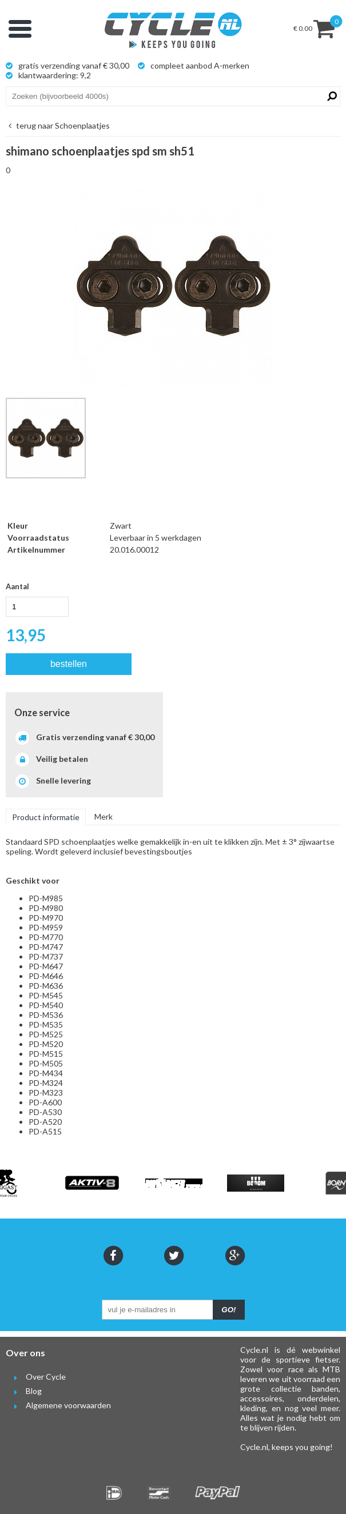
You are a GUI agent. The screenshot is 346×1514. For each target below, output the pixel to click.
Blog (24, 1391)
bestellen (68, 664)
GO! (228, 1309)
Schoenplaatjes (58, 125)
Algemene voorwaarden (58, 1405)
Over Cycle (36, 1376)
